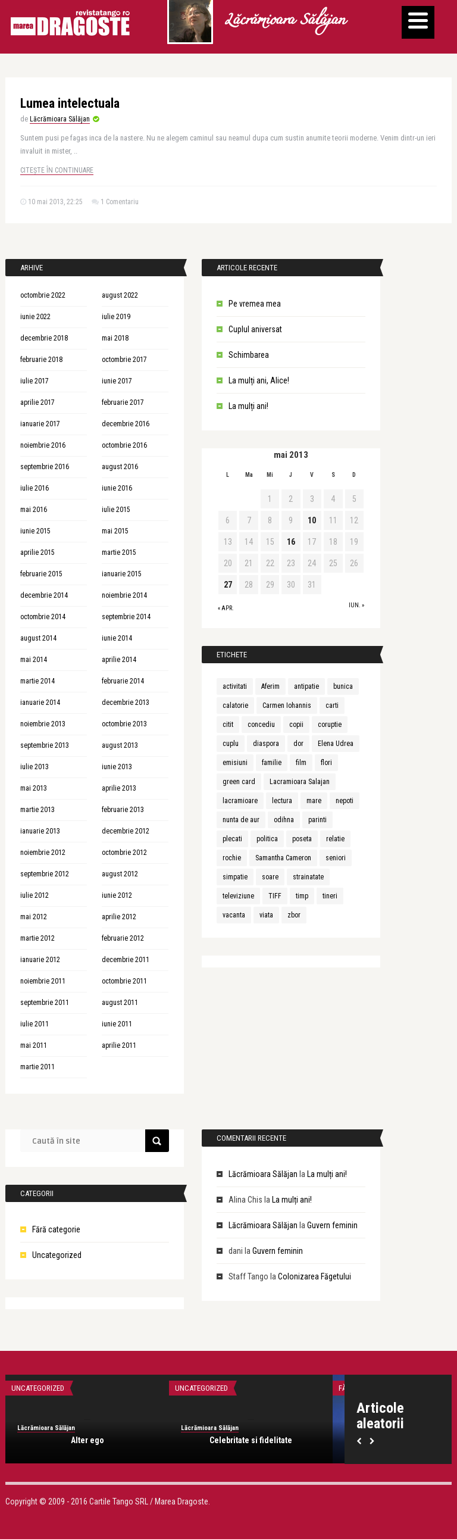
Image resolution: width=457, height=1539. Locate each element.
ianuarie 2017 (40, 424)
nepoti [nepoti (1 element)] (344, 801)
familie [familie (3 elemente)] (271, 762)
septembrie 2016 (44, 467)
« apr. (226, 608)
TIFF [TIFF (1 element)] (274, 896)
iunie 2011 (117, 1024)
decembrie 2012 (125, 831)
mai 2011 (33, 1045)
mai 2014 (33, 659)
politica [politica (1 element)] (267, 839)
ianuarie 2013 (40, 831)
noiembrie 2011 (42, 981)
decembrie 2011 (125, 960)
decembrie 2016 (125, 424)
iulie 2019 (116, 317)
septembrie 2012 (44, 874)
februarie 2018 (41, 359)
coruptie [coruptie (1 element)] (330, 724)
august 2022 (120, 295)
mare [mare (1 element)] (313, 801)
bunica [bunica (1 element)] (343, 686)
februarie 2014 (123, 681)
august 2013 (120, 745)
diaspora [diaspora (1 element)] (266, 743)
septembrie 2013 (44, 745)
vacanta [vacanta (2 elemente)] (234, 915)
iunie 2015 (35, 531)
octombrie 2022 (42, 295)
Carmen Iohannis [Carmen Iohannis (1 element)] (286, 705)
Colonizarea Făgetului (314, 1276)
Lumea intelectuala (70, 103)
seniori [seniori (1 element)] (335, 858)
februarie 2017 (123, 402)
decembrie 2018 (44, 338)
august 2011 (120, 1002)
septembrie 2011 (44, 1002)
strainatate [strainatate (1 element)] (308, 877)
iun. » (356, 605)
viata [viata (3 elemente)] (266, 915)
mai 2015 (115, 531)
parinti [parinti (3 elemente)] (317, 820)
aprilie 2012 (119, 917)
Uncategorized (57, 1255)
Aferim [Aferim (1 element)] (270, 686)
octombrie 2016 (124, 445)
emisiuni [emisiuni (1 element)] (235, 762)
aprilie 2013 (119, 788)
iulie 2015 (116, 509)
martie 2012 (37, 938)
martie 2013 (37, 810)
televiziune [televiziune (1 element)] (238, 896)
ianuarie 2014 (40, 702)
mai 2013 (33, 788)
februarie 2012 (123, 938)
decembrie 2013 (125, 702)
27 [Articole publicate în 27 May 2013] (228, 584)
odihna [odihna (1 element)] (284, 820)
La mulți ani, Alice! (258, 380)
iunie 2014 (117, 638)
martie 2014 (37, 681)
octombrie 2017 (124, 359)
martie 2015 (119, 552)
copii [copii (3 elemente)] (296, 724)
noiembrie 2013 (42, 724)
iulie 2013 (34, 767)
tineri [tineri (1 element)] (330, 896)
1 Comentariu (120, 202)
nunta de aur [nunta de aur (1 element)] (241, 820)
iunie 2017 (117, 381)
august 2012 (120, 874)
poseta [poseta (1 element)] (302, 839)
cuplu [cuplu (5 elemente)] (231, 743)
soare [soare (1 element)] (270, 877)
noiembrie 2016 (42, 445)
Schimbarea (248, 355)
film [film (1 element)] (301, 762)
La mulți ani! (248, 406)
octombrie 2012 (124, 852)
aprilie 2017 (37, 402)
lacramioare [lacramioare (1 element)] (240, 801)
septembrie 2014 (126, 617)
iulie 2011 (34, 1024)
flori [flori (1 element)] (326, 762)
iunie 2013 (117, 767)
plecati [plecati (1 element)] (232, 839)
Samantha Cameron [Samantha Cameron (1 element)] (283, 858)
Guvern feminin (332, 1225)
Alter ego (87, 1440)
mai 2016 (33, 509)
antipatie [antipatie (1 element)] (306, 686)
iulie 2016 (34, 488)
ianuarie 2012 (40, 960)
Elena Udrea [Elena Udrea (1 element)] (335, 743)
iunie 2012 (117, 895)
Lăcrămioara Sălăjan (284, 21)
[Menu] (418, 22)
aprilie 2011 (119, 1045)
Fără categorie (56, 1229)
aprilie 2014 (119, 659)
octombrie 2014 (42, 617)
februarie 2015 (41, 574)
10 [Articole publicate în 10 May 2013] (312, 520)
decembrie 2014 (44, 595)
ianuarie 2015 (122, 574)
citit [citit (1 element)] (228, 724)
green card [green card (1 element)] (239, 782)
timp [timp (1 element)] (302, 896)
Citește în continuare (56, 170)
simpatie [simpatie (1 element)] (235, 877)
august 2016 (120, 467)
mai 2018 (115, 338)
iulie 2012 (34, 895)
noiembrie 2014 (124, 595)
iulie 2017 (34, 381)
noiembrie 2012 (42, 852)
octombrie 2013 (124, 724)
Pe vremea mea (254, 303)
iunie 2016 (117, 488)
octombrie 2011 (124, 981)
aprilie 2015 (37, 552)
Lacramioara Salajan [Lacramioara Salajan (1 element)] (300, 782)
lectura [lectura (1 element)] (282, 801)
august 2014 (38, 638)
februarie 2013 (123, 810)
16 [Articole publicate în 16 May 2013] (291, 542)
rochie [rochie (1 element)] (232, 858)
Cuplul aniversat (255, 329)
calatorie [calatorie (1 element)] (235, 705)
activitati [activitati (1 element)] (235, 686)
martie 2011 (37, 1067)
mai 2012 (33, 917)
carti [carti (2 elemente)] (332, 705)
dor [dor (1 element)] (298, 743)
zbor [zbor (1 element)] (294, 915)
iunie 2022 (35, 317)
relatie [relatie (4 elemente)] (335, 839)
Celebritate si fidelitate (250, 1440)
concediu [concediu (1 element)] (261, 724)
